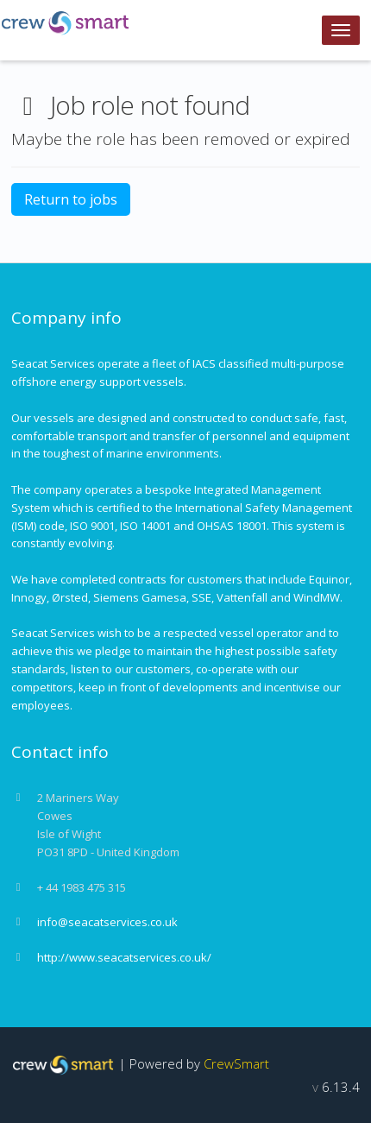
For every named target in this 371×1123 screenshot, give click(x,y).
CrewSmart (236, 1063)
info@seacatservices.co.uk (107, 922)
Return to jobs (70, 199)
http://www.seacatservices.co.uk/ (124, 957)
